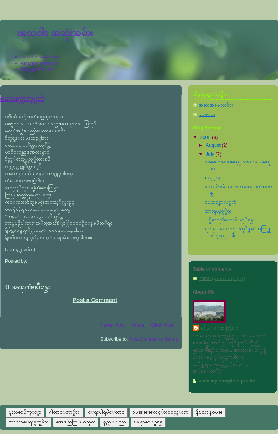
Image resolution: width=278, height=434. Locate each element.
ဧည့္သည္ (213, 177)
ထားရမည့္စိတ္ (218, 211)
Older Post (162, 325)
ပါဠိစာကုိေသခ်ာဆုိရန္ (229, 219)
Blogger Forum (37, 69)
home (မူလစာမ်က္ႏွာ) (222, 278)
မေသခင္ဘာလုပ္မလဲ (22, 98)
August (214, 145)
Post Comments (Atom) (153, 339)
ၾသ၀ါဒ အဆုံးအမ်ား (55, 32)
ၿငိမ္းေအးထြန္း (219, 328)
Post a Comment (95, 300)
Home (137, 325)
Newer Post (112, 325)
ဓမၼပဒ (207, 114)
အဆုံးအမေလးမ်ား (216, 105)
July (211, 154)
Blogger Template (40, 63)
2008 (206, 137)
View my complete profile (226, 381)
